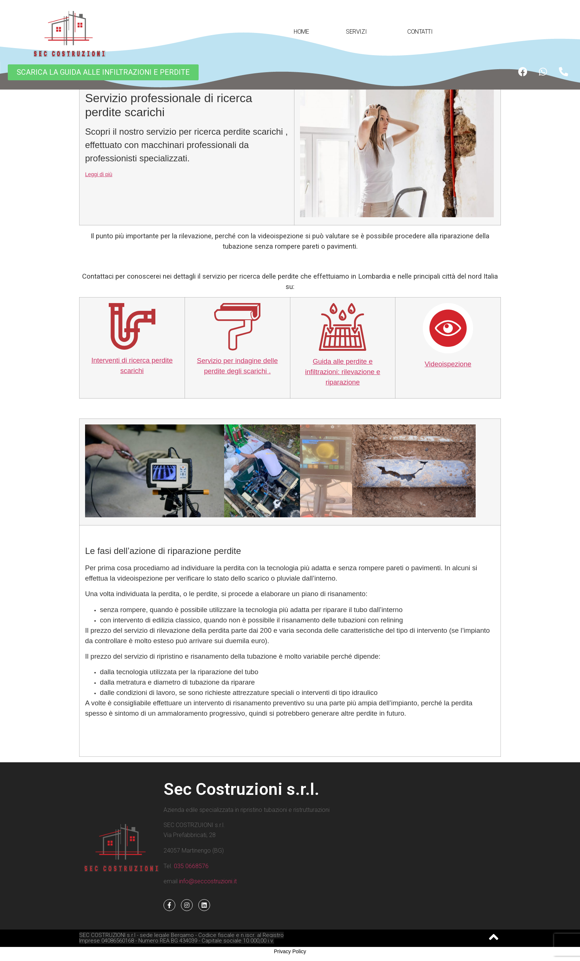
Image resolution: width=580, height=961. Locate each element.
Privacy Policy (290, 951)
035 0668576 (191, 866)
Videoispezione (448, 364)
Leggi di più (98, 174)
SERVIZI (358, 32)
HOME (301, 31)
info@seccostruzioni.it (207, 881)
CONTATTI (419, 31)
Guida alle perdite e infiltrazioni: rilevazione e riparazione (342, 371)
